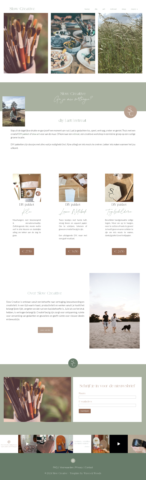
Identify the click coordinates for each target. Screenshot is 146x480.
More (133, 9)
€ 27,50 (27, 251)
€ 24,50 (119, 251)
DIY (96, 9)
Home (87, 9)
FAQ (55, 467)
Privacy (79, 467)
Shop (124, 9)
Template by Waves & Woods (85, 473)
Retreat (113, 9)
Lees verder (45, 330)
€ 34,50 (73, 251)
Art (104, 9)
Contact (89, 467)
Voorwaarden (66, 467)
